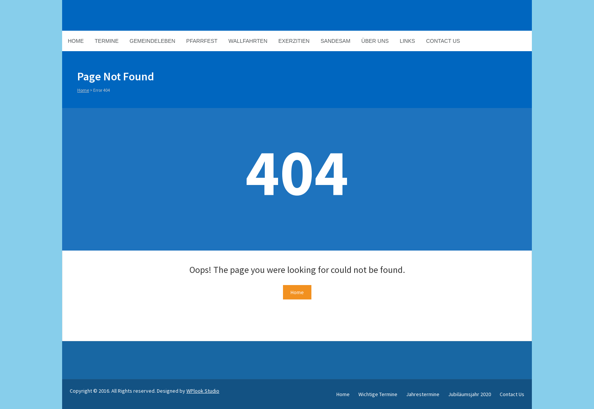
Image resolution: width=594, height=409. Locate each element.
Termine (107, 41)
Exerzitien (294, 41)
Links (407, 41)
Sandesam (335, 41)
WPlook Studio (202, 390)
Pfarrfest (201, 41)
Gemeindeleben (152, 41)
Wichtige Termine (377, 394)
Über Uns (375, 41)
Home (76, 41)
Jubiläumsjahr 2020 (469, 394)
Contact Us (443, 41)
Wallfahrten (247, 41)
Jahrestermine (422, 394)
